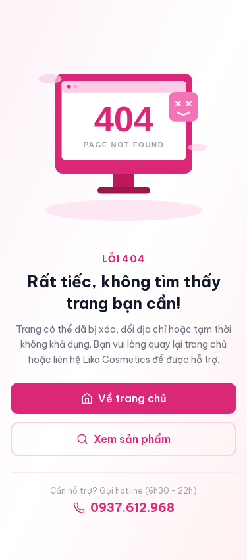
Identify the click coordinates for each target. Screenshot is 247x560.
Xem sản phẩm (123, 439)
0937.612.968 (124, 507)
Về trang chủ (124, 398)
